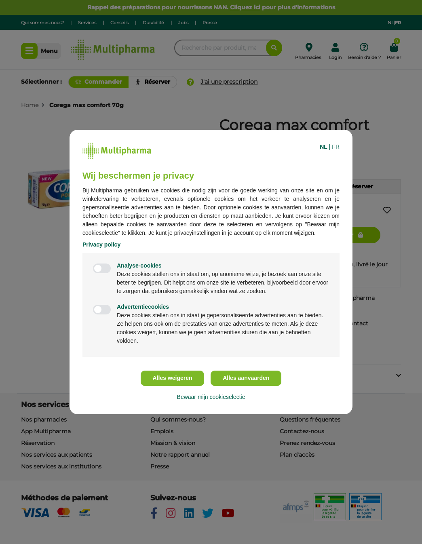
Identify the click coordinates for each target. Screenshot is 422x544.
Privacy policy (101, 244)
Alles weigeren (172, 378)
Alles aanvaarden (246, 378)
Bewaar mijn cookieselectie (211, 397)
